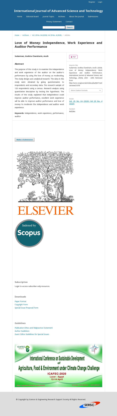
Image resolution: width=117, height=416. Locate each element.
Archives (61, 16)
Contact (69, 21)
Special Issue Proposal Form (26, 307)
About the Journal (76, 16)
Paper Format (20, 301)
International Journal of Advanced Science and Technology (58, 11)
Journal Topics (48, 16)
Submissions (93, 16)
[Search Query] (54, 27)
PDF (72, 57)
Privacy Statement (54, 21)
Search (70, 27)
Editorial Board (32, 16)
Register (92, 2)
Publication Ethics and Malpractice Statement (34, 328)
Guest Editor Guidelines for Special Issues (32, 334)
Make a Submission (25, 139)
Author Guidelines (22, 331)
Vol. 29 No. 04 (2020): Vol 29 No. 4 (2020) (47, 35)
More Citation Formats (79, 90)
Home (19, 16)
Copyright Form (21, 304)
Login (100, 2)
